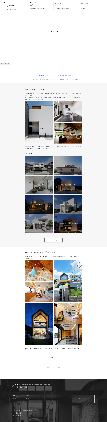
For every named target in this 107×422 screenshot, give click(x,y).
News (27, 398)
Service (14, 398)
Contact (28, 401)
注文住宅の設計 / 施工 (42, 75)
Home (13, 395)
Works (27, 395)
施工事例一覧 (53, 240)
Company (14, 401)
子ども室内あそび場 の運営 (64, 75)
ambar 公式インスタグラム (53, 367)
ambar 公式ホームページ (53, 357)
